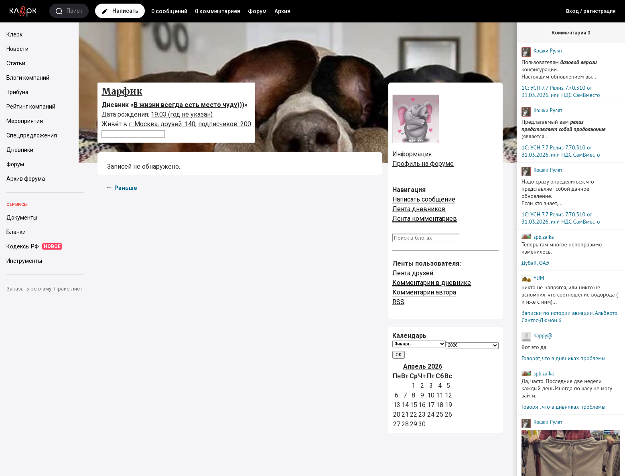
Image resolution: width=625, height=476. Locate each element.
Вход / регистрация (590, 11)
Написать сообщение (423, 199)
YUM (539, 278)
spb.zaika (544, 237)
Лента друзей (412, 273)
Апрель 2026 (422, 366)
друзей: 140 (177, 124)
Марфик (121, 91)
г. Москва (143, 124)
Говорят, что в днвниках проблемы (563, 358)
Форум (257, 11)
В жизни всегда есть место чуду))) (189, 105)
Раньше (125, 188)
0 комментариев (217, 11)
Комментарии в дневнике (431, 282)
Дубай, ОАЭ (535, 262)
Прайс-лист (68, 289)
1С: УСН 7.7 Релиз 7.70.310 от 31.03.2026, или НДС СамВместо (561, 91)
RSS (398, 302)
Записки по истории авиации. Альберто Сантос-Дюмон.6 (569, 316)
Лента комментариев (424, 218)
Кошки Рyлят (548, 50)
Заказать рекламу (28, 289)
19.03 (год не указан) (182, 114)
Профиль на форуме (423, 163)
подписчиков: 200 (224, 124)
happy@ (543, 335)
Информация (412, 154)
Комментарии (571, 33)
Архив (282, 11)
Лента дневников (419, 209)
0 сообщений (169, 11)
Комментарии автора (424, 292)
